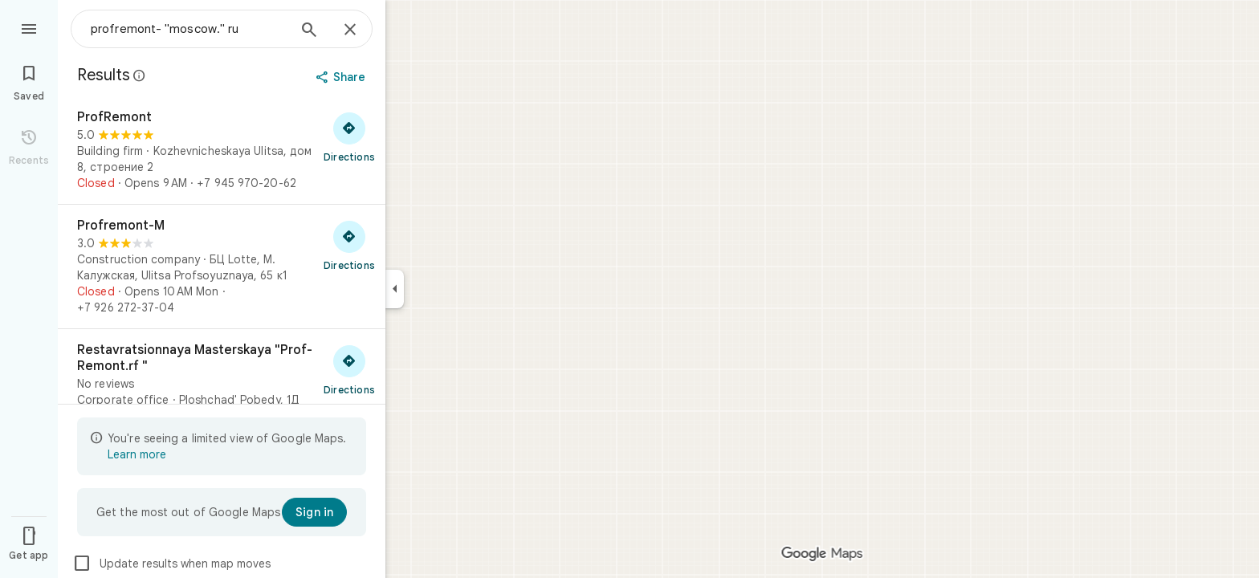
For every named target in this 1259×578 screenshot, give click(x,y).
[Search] (309, 31)
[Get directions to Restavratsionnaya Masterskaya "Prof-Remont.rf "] (349, 369)
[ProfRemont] (221, 150)
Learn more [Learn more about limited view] (137, 454)
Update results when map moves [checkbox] (171, 563)
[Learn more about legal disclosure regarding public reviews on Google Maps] (140, 75)
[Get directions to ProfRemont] (349, 136)
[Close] (350, 30)
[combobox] (189, 29)
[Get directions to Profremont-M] (349, 245)
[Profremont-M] (221, 266)
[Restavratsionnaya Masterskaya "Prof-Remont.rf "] (221, 375)
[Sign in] (314, 512)
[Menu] (29, 27)
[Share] (342, 77)
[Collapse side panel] (394, 289)
